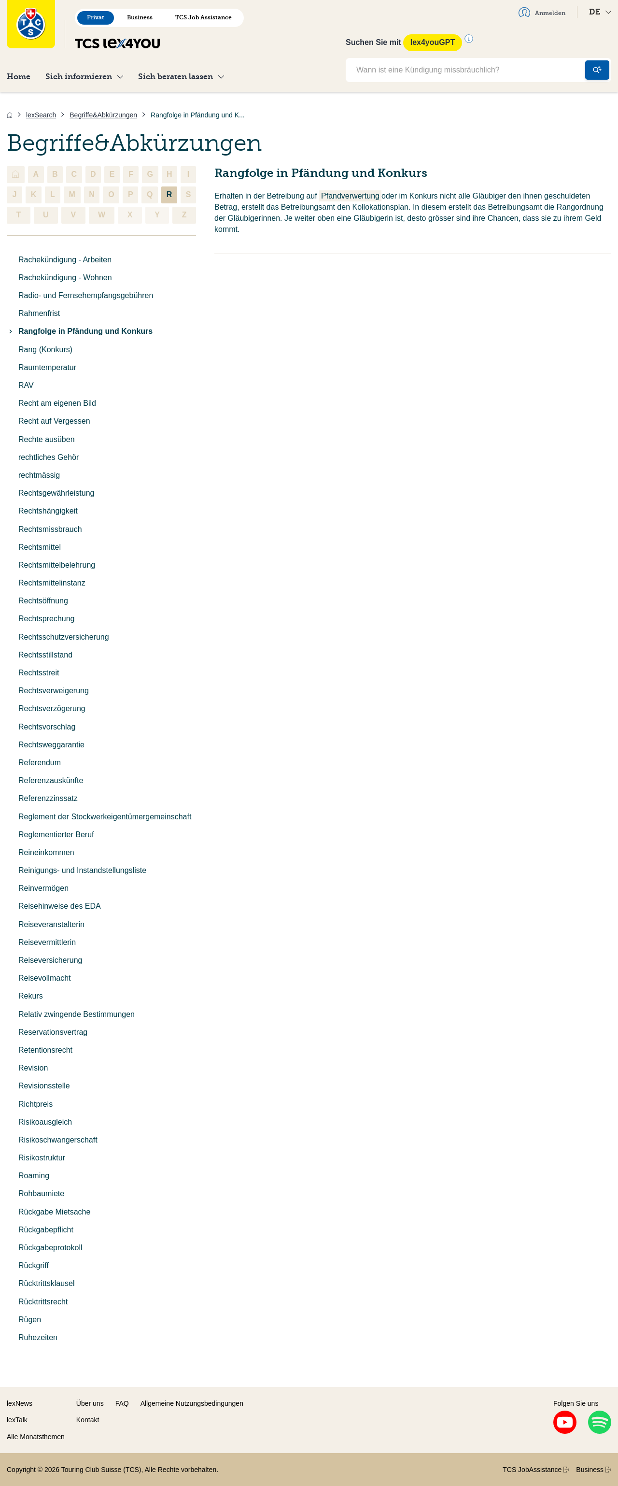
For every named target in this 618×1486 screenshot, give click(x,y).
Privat (95, 17)
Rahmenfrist (39, 313)
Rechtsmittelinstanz (51, 583)
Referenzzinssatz (48, 798)
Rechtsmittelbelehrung (56, 565)
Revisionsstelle (44, 1086)
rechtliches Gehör (48, 457)
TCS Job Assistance (203, 17)
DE (600, 11)
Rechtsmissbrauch (50, 529)
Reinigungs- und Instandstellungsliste (82, 870)
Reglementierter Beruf (56, 834)
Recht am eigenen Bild (57, 403)
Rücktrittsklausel (46, 1283)
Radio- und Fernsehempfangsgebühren (85, 295)
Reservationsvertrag (52, 1032)
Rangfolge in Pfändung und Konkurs (80, 331)
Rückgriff (33, 1265)
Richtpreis (35, 1104)
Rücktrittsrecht (43, 1302)
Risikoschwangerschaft (58, 1140)
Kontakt (87, 1420)
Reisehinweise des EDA (59, 906)
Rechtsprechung (46, 618)
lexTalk (17, 1420)
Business (140, 17)
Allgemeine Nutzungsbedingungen (191, 1403)
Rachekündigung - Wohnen (65, 277)
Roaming (33, 1176)
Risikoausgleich (45, 1122)
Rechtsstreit (38, 673)
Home (18, 76)
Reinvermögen (43, 888)
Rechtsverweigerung (53, 690)
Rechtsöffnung (43, 601)
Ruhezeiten (37, 1337)
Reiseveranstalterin (51, 924)
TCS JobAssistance (536, 1469)
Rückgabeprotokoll (50, 1247)
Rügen (29, 1319)
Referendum (39, 762)
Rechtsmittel (39, 547)
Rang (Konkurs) (45, 349)
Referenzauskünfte (50, 780)
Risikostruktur (41, 1158)
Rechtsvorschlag (46, 727)
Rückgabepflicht (45, 1230)
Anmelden (542, 12)
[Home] (10, 115)
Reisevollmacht (44, 978)
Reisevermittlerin (47, 942)
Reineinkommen (46, 852)
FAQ (122, 1403)
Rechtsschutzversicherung (63, 637)
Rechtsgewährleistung (56, 493)
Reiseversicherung (50, 960)
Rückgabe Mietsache (54, 1212)
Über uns (90, 1403)
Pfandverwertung (350, 196)
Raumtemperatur (47, 367)
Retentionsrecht (45, 1050)
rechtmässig (39, 475)
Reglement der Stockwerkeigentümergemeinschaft (104, 817)
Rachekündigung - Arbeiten (65, 260)
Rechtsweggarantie (51, 745)
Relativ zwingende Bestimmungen (76, 1014)
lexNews (19, 1403)
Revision (33, 1068)
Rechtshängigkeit (48, 511)
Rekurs (30, 996)
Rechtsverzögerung (51, 708)
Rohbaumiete (41, 1193)
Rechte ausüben (46, 439)
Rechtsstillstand (45, 655)
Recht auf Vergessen (54, 421)
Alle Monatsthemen (36, 1437)
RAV (26, 385)
